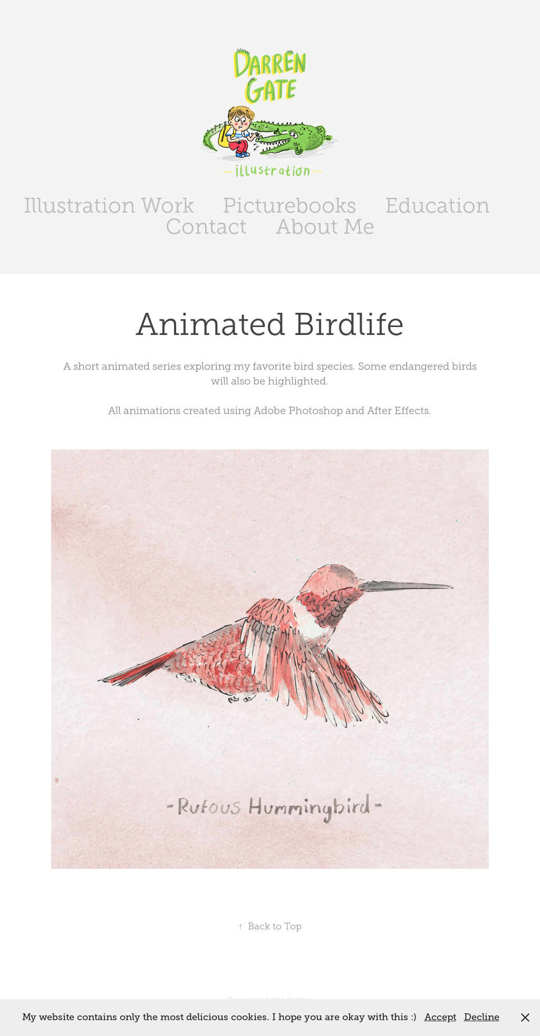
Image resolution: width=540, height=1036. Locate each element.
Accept (440, 1017)
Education (437, 205)
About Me (325, 226)
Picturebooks (289, 205)
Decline (481, 1017)
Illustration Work (109, 205)
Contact (206, 226)
